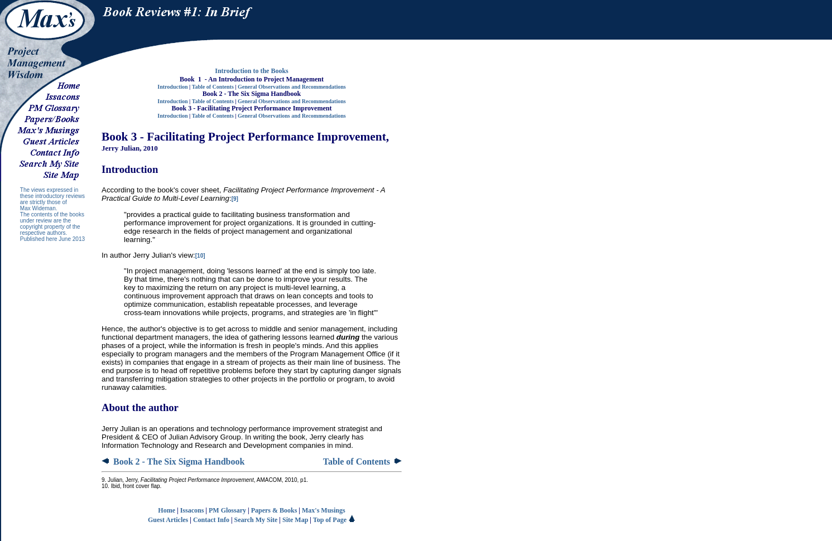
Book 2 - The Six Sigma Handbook (173, 461)
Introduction (172, 87)
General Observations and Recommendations (292, 87)
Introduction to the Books (251, 71)
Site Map (295, 520)
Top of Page (334, 520)
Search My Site (256, 520)
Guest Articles (168, 520)
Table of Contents (213, 87)
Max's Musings (323, 510)
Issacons (192, 510)
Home (166, 510)
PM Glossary (227, 510)
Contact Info (211, 520)
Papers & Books (274, 510)
